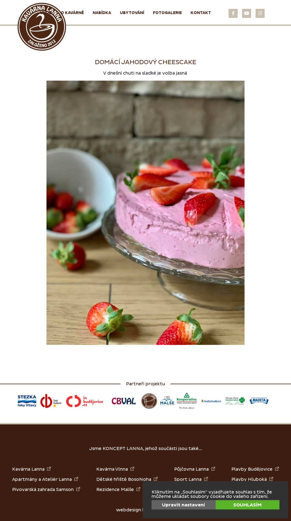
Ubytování (132, 12)
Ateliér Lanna (60, 479)
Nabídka (102, 12)
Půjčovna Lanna (194, 469)
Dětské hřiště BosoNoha (127, 479)
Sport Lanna (191, 479)
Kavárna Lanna (31, 469)
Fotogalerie (167, 12)
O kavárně (72, 12)
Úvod (46, 12)
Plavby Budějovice (255, 469)
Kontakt (201, 12)
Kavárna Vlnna (115, 469)
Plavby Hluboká (252, 479)
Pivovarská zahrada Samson (46, 489)
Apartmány (24, 479)
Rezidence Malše (118, 489)
